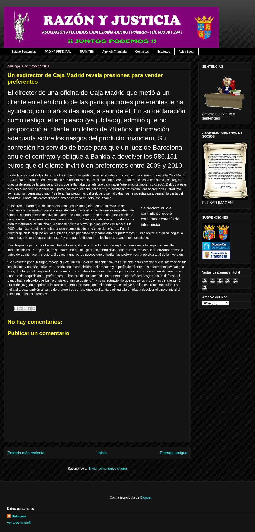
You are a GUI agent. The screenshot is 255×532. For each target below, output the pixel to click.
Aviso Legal (186, 51)
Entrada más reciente (26, 453)
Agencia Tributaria (114, 51)
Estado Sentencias (24, 51)
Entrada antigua (174, 453)
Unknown (19, 516)
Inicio (102, 453)
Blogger (145, 497)
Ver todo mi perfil (19, 522)
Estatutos (163, 51)
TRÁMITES (87, 51)
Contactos (142, 51)
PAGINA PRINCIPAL (58, 51)
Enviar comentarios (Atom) (107, 468)
